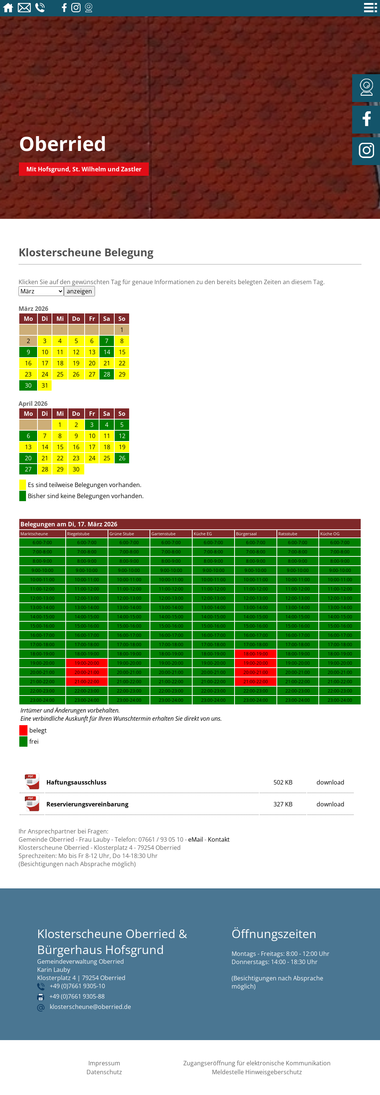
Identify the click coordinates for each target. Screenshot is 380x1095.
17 (45, 363)
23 (28, 374)
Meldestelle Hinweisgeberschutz (257, 1072)
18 (60, 363)
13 (92, 352)
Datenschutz (104, 1072)
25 (60, 374)
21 (107, 363)
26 (76, 374)
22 (122, 363)
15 (122, 352)
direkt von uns (202, 718)
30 (76, 469)
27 (92, 374)
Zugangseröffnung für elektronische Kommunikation (257, 1063)
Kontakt (219, 839)
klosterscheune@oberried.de (90, 1007)
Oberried (63, 143)
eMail (195, 839)
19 (76, 363)
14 (45, 447)
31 (45, 385)
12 (76, 352)
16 (28, 363)
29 (122, 374)
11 (60, 352)
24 (45, 374)
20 (92, 363)
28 (45, 469)
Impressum (104, 1063)
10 (45, 352)
